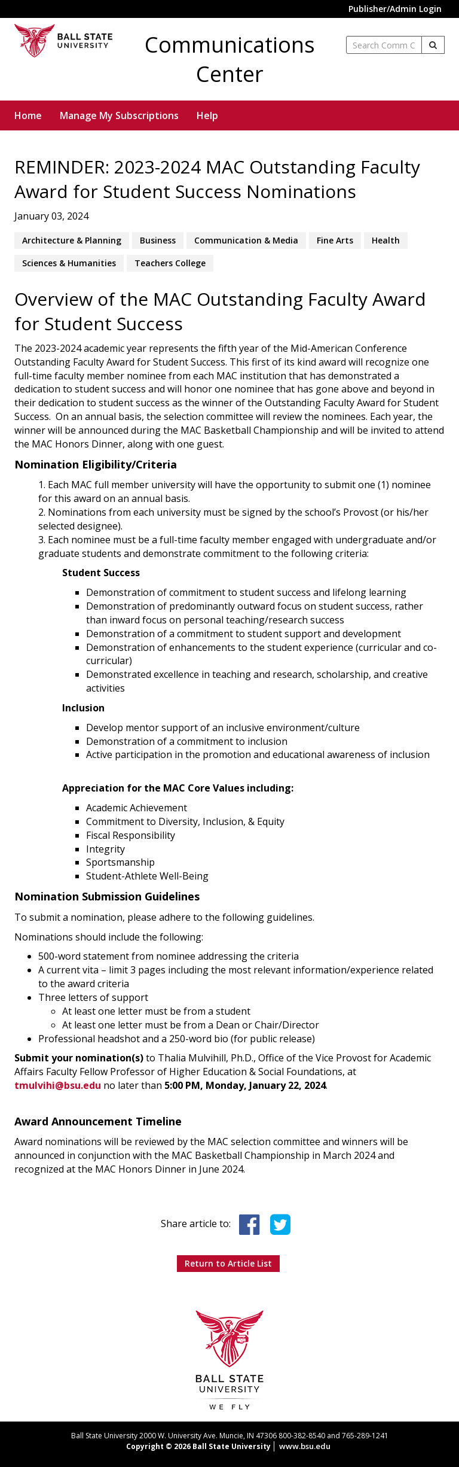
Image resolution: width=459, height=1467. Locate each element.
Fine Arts (335, 240)
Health (386, 240)
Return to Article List (228, 1263)
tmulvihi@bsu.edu (57, 1085)
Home (28, 115)
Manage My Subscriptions (119, 115)
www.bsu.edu (305, 1446)
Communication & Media (246, 240)
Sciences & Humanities (69, 263)
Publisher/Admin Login (395, 8)
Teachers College (170, 263)
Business (158, 240)
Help (207, 115)
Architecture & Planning (71, 240)
